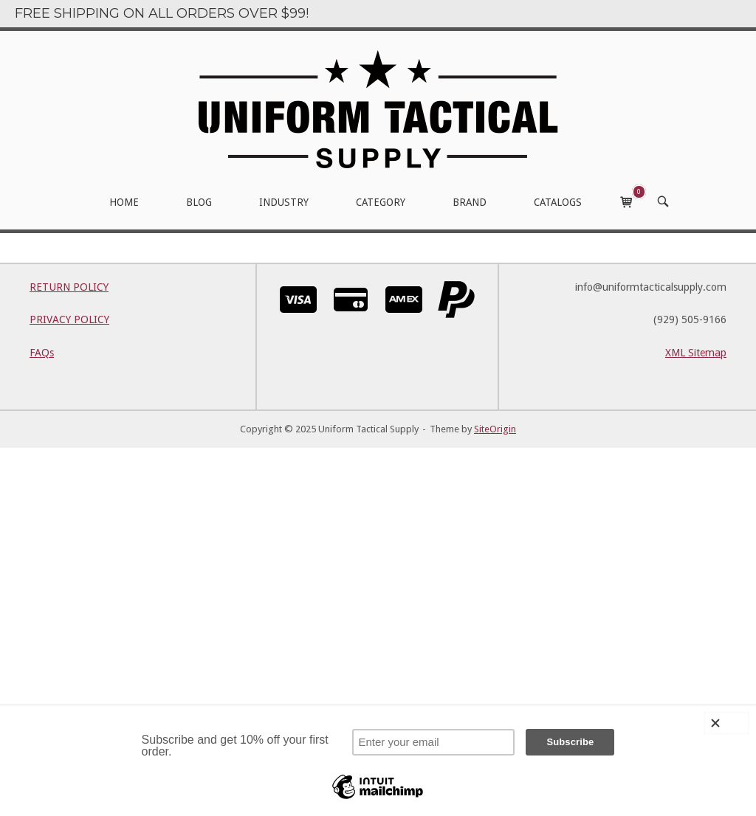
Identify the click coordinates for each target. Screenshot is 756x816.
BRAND (470, 202)
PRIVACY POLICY (69, 319)
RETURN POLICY (69, 287)
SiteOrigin (495, 429)
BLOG (199, 202)
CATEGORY (380, 202)
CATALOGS (558, 202)
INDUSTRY (284, 202)
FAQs (42, 353)
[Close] (726, 723)
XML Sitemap (695, 353)
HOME (124, 202)
